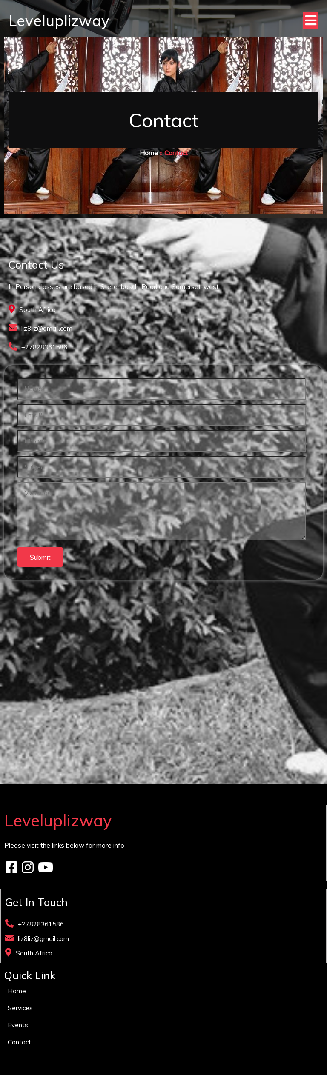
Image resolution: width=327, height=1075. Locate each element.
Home (149, 153)
